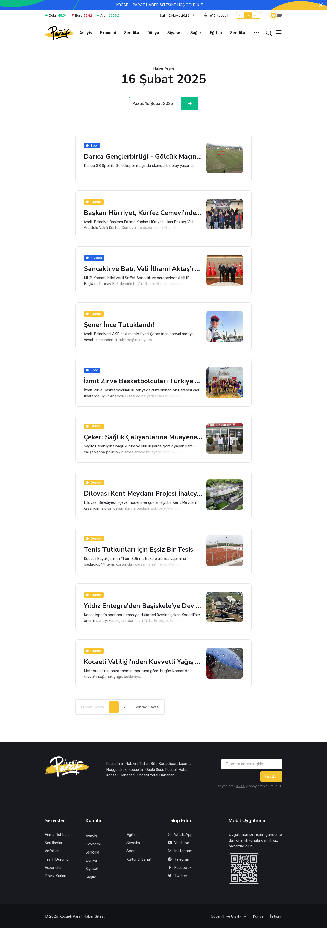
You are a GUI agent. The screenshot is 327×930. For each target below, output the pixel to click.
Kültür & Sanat (139, 860)
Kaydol (271, 777)
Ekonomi (108, 32)
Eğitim (216, 32)
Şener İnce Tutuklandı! (119, 325)
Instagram (179, 853)
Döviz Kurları (55, 877)
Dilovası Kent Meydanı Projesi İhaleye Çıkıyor (143, 494)
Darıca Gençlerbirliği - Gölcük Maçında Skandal (143, 156)
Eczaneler (53, 869)
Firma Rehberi (57, 836)
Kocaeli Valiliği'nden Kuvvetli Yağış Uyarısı (143, 663)
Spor (130, 852)
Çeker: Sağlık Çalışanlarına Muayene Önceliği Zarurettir (143, 438)
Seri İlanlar (53, 844)
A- (240, 15)
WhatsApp (180, 836)
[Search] (155, 104)
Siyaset (174, 32)
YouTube (178, 844)
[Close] (321, 5)
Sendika (131, 32)
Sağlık (196, 32)
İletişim (276, 918)
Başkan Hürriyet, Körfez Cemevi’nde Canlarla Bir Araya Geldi (143, 213)
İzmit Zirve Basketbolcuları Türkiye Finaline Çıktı (143, 382)
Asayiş (85, 32)
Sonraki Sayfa (147, 708)
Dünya (153, 32)
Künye (258, 918)
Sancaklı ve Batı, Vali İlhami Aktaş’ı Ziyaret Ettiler (143, 269)
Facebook (179, 869)
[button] (177, 15)
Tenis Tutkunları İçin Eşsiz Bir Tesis (139, 550)
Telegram (178, 861)
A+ (256, 15)
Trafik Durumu (57, 860)
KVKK (240, 788)
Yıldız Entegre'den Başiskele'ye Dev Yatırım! (143, 607)
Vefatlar (52, 852)
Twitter (177, 877)
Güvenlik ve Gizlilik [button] (226, 918)
